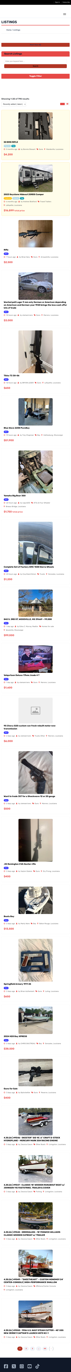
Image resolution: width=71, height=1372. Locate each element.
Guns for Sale (11, 1089)
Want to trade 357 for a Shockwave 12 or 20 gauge (29, 796)
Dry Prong (47, 871)
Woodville (9, 630)
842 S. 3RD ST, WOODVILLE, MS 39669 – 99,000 (28, 619)
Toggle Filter (35, 76)
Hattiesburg (48, 435)
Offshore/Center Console (46, 1286)
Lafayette (9, 205)
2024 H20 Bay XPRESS (15, 1036)
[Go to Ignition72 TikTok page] (37, 1366)
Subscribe (66, 2)
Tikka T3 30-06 (11, 376)
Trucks (42, 574)
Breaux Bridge (11, 507)
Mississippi (58, 435)
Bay (38, 435)
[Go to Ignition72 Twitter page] (14, 1366)
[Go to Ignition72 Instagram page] (22, 1366)
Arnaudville (45, 257)
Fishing (39, 1192)
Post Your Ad (35, 45)
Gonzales (52, 574)
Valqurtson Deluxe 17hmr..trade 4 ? (21, 675)
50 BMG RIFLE (11, 142)
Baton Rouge (44, 924)
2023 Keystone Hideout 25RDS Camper (24, 194)
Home (8, 30)
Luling (47, 991)
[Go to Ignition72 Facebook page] (6, 1366)
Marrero (47, 315)
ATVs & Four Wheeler (42, 503)
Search (35, 66)
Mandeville (50, 149)
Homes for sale (48, 626)
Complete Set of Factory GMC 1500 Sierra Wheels (29, 567)
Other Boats (40, 1144)
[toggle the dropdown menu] (64, 14)
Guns (41, 149)
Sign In (57, 2)
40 (45, 1349)
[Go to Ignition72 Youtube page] (30, 1366)
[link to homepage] (14, 14)
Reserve (44, 1093)
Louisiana (59, 149)
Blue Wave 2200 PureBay (17, 428)
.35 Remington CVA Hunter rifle (20, 864)
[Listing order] (13, 104)
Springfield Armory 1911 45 (17, 984)
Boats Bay (9, 916)
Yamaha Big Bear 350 (15, 496)
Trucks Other (40, 736)
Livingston (53, 1144)
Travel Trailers (45, 202)
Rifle (6, 250)
